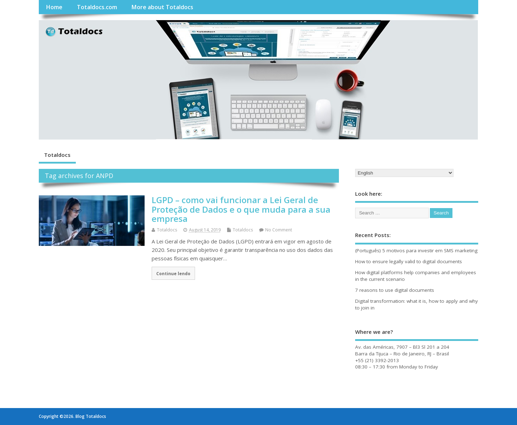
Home (54, 7)
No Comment (278, 230)
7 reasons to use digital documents (394, 290)
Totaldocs (57, 154)
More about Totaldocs (162, 7)
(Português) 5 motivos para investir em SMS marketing (416, 250)
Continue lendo (173, 273)
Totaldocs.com (97, 7)
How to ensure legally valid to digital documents (408, 261)
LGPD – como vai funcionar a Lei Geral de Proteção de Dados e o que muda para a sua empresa (241, 209)
